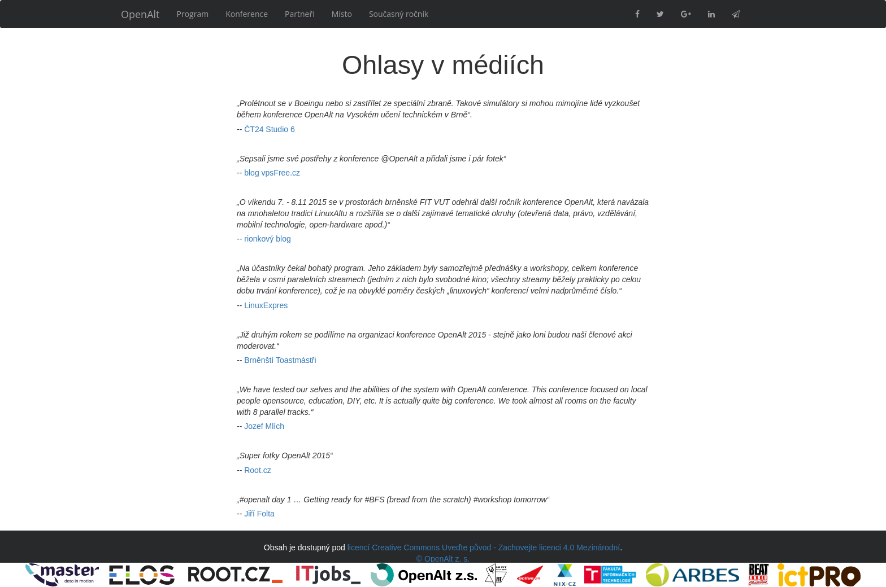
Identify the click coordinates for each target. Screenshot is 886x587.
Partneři (300, 13)
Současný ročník (398, 13)
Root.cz (257, 470)
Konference (246, 13)
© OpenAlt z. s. (443, 558)
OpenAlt (140, 14)
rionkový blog (267, 238)
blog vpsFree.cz (272, 172)
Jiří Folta (259, 513)
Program (193, 13)
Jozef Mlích (264, 426)
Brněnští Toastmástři (280, 360)
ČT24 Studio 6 (269, 129)
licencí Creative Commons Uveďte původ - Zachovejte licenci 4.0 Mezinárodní (484, 547)
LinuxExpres (266, 305)
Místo (342, 13)
